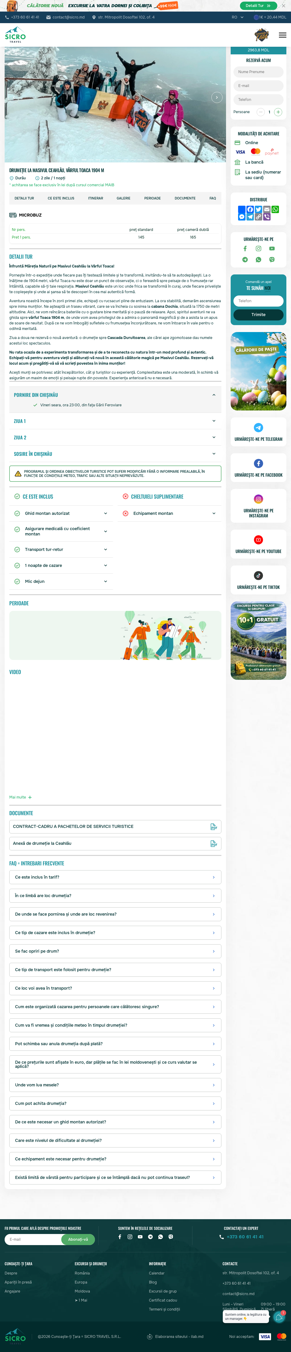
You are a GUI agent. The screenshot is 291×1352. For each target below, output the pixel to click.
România (82, 1273)
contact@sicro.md (69, 17)
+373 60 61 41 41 (25, 17)
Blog (153, 1282)
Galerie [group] (123, 198)
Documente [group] (185, 198)
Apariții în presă (18, 1282)
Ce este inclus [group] (61, 198)
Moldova (82, 1291)
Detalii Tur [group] (24, 198)
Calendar (157, 1273)
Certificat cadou (163, 1300)
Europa (81, 1282)
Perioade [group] (152, 198)
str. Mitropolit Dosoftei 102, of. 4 (126, 17)
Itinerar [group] (95, 198)
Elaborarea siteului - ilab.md (175, 1337)
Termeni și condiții (164, 1309)
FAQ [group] (213, 198)
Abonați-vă (78, 1239)
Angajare (12, 1291)
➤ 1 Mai (81, 1300)
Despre (11, 1273)
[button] (13, 97)
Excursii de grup (163, 1291)
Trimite (258, 314)
